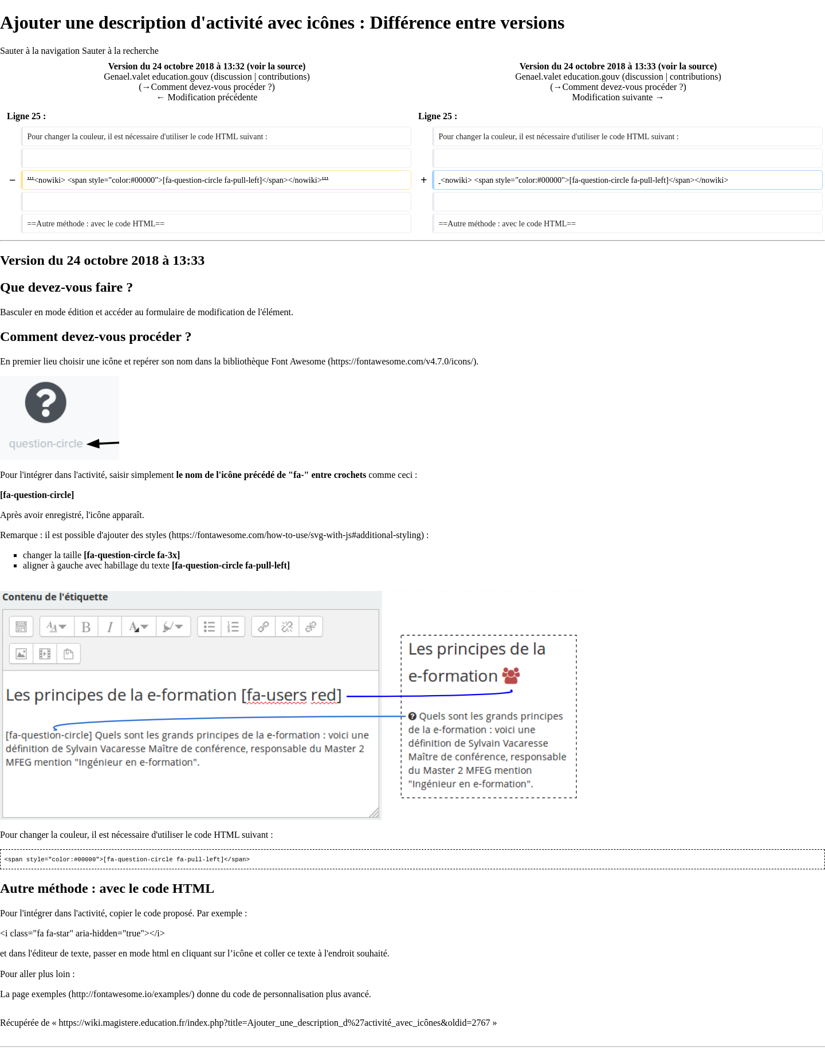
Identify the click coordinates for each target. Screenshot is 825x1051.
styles (156, 535)
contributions (282, 76)
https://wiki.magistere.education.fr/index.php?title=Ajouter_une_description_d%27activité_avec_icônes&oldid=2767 (274, 1024)
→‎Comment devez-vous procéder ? (207, 87)
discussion (233, 76)
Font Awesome (298, 361)
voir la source (276, 66)
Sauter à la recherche (120, 51)
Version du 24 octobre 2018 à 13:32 (176, 66)
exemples (49, 995)
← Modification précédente (207, 97)
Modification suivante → (618, 97)
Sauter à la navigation (40, 51)
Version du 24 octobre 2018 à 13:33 (588, 66)
